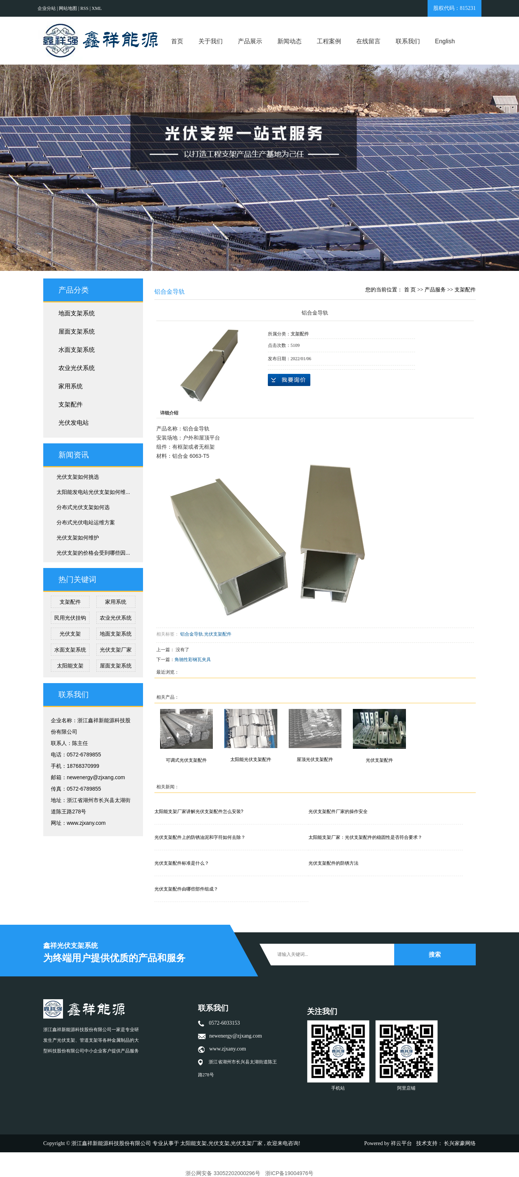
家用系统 (70, 386)
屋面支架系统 (76, 331)
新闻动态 (289, 41)
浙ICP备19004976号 (289, 1173)
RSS (84, 8)
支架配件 (70, 404)
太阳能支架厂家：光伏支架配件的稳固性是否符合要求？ (365, 837)
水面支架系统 (76, 349)
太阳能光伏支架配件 (250, 759)
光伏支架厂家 (116, 650)
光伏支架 (70, 634)
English (445, 41)
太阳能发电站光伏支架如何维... (93, 492)
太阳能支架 (70, 666)
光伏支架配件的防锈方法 (333, 863)
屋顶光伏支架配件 (315, 759)
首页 (177, 41)
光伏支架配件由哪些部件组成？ (186, 889)
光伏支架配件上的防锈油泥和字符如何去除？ (199, 837)
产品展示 (250, 41)
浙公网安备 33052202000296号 (223, 1173)
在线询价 (289, 380)
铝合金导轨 (191, 634)
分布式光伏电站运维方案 (86, 522)
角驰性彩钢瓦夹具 (193, 659)
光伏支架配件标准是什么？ (181, 863)
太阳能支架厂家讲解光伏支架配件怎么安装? (199, 811)
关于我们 (210, 41)
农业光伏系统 (76, 368)
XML (97, 8)
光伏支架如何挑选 (78, 477)
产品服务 (435, 290)
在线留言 (368, 41)
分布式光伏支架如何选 (83, 507)
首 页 (410, 290)
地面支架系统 (76, 313)
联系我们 (408, 41)
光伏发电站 (73, 422)
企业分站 (47, 8)
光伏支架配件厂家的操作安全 (338, 811)
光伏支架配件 (217, 634)
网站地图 (68, 8)
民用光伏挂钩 (70, 618)
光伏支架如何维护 (78, 538)
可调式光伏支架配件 (186, 760)
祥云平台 (401, 1143)
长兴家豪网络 (460, 1143)
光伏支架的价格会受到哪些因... (93, 553)
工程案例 (329, 41)
